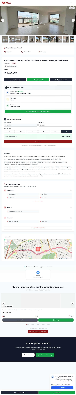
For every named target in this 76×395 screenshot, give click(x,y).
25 (55, 131)
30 (66, 131)
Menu (72, 2)
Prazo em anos (7, 128)
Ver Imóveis (28, 355)
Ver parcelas (38, 141)
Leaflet (57, 258)
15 (32, 131)
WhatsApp (56, 320)
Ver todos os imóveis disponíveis (38, 331)
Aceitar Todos (62, 387)
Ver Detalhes (20, 320)
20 (43, 131)
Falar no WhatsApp (38, 79)
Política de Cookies (55, 384)
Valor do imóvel (7, 122)
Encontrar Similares (61, 79)
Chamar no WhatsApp (45, 355)
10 (20, 131)
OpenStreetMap (64, 258)
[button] (38, 249)
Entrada (41, 122)
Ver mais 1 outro (38, 201)
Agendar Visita (15, 79)
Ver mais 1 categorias (38, 227)
